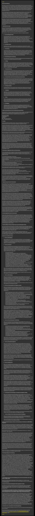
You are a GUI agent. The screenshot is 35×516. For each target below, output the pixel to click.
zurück (3, 1)
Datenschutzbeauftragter (22, 510)
